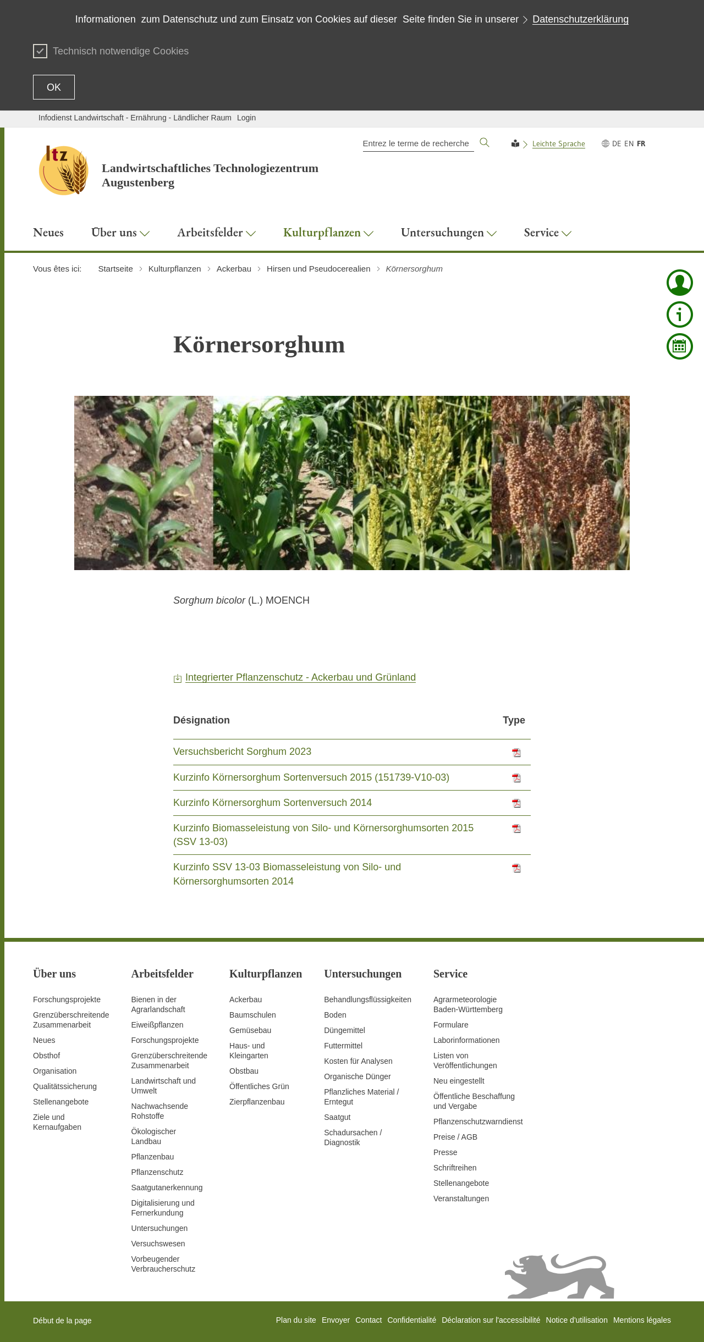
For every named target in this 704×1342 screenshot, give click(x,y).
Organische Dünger (357, 1076)
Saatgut (337, 1117)
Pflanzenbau (152, 1156)
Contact (368, 1320)
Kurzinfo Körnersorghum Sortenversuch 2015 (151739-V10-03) (311, 777)
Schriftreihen (455, 1167)
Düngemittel (344, 1030)
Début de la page (62, 1320)
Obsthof (46, 1055)
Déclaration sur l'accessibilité (491, 1320)
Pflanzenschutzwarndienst (478, 1121)
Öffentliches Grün (259, 1086)
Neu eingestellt (459, 1080)
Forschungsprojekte (67, 999)
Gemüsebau (250, 1030)
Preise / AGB (455, 1137)
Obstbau (243, 1071)
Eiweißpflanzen (157, 1024)
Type (514, 720)
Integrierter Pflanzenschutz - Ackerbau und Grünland (300, 677)
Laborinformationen (466, 1040)
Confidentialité (411, 1320)
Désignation (201, 720)
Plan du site (296, 1320)
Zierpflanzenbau (256, 1101)
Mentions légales (642, 1320)
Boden (335, 1014)
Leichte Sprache (558, 143)
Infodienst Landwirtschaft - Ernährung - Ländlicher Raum (135, 117)
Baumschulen (252, 1014)
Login (246, 117)
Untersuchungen (159, 1228)
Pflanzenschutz (157, 1172)
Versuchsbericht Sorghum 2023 (242, 751)
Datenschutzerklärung (580, 19)
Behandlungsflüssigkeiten (367, 999)
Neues (44, 1040)
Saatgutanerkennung (167, 1187)
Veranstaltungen (461, 1198)
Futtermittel (343, 1045)
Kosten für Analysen (358, 1061)
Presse (445, 1152)
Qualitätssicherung (65, 1086)
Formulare (451, 1024)
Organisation (54, 1071)
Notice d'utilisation (577, 1320)
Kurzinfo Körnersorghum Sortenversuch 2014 (272, 802)
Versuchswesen (158, 1243)
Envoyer (336, 1320)
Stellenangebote (61, 1101)
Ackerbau (245, 999)
